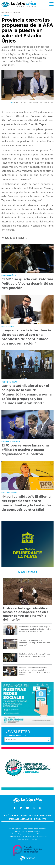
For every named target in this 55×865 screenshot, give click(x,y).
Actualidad (26, 819)
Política (8, 815)
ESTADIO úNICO (38, 102)
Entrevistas (40, 819)
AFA (30, 102)
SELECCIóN (49, 102)
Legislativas (20, 815)
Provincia (33, 815)
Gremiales (14, 819)
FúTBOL (17, 102)
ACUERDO (24, 102)
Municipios (45, 815)
